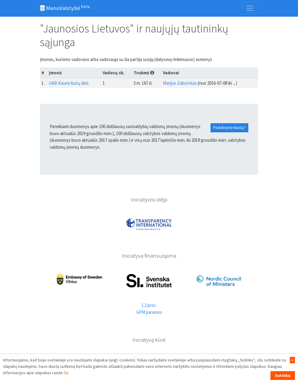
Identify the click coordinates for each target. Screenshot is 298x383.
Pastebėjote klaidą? (229, 127)
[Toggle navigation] (250, 8)
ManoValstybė (65, 8)
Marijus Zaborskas (180, 83)
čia (66, 372)
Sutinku (282, 375)
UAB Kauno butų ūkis (69, 83)
